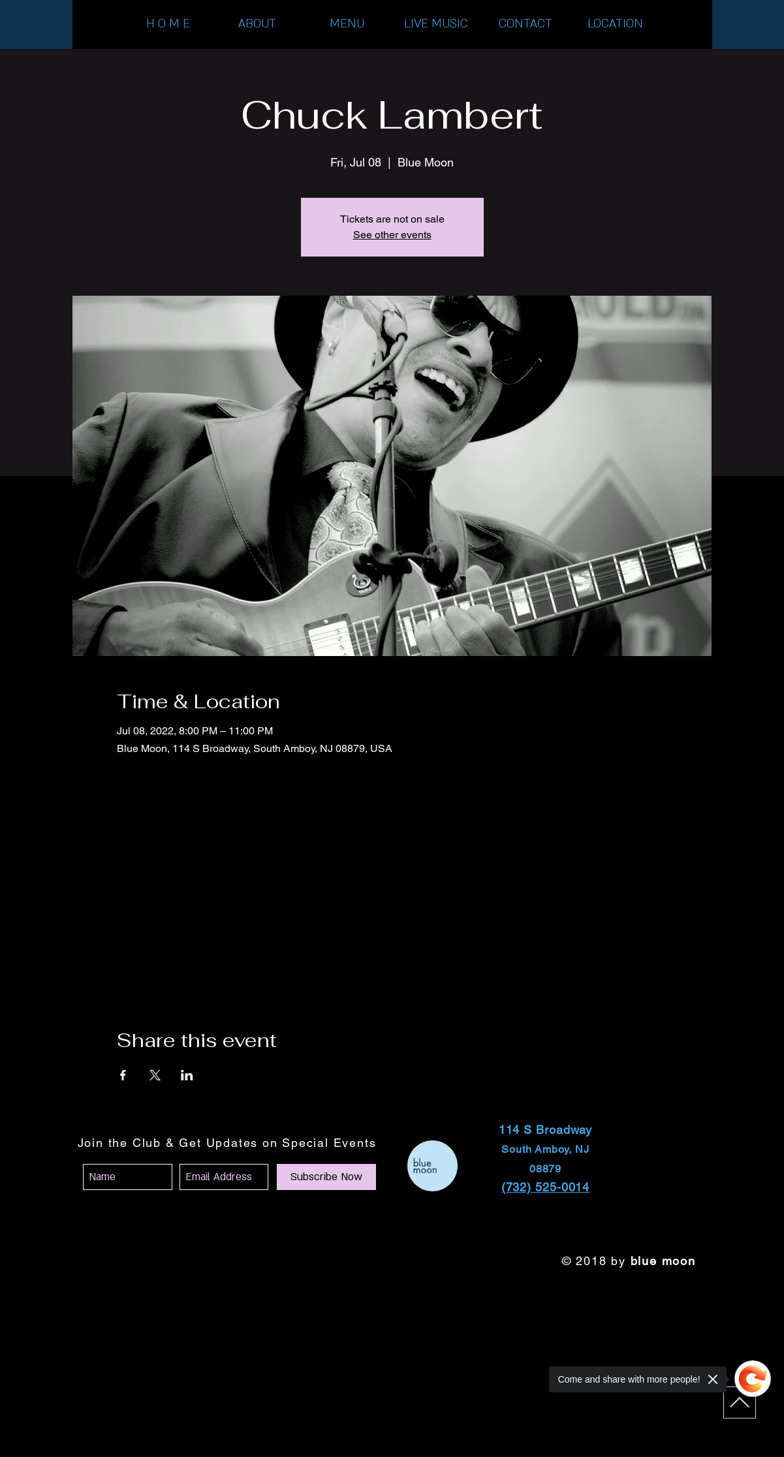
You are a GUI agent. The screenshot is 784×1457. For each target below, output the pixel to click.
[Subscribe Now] (326, 1177)
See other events (392, 234)
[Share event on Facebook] (123, 1075)
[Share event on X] (155, 1075)
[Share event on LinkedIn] (187, 1075)
